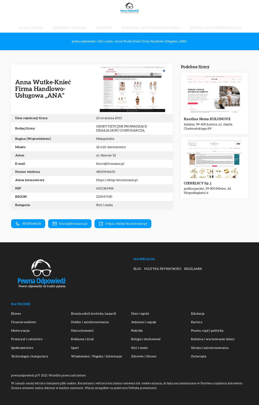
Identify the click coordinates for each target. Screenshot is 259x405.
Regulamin (193, 269)
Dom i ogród (55, 24)
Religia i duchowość (146, 339)
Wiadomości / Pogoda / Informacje (96, 356)
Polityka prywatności (162, 269)
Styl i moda (104, 205)
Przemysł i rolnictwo (26, 339)
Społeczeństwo (22, 347)
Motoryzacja (20, 330)
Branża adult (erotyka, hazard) (93, 313)
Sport (75, 347)
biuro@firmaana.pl (110, 163)
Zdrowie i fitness (144, 356)
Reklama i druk (82, 339)
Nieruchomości (82, 330)
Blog (137, 269)
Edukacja (197, 313)
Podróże (108, 24)
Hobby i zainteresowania (90, 322)
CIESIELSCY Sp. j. (198, 183)
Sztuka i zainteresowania (194, 24)
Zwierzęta (198, 356)
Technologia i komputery (29, 356)
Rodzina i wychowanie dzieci (143, 24)
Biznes (16, 313)
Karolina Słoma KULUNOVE (207, 119)
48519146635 (105, 171)
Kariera (196, 322)
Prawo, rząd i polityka (207, 330)
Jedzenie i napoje (83, 24)
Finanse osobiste (23, 322)
